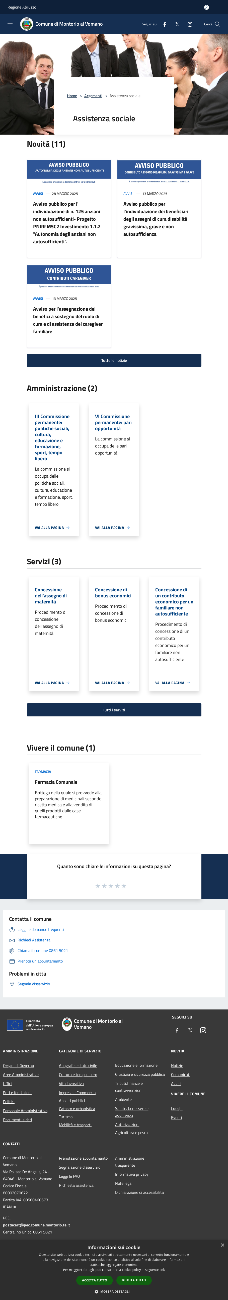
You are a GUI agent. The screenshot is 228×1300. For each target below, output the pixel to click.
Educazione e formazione (136, 1065)
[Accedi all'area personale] (206, 7)
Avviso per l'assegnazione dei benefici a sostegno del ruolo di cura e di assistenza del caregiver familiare (68, 320)
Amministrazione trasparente (129, 1161)
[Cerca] (217, 24)
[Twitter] (175, 24)
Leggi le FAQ (69, 1176)
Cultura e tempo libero (78, 1074)
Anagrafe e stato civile (78, 1065)
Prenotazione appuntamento (83, 1158)
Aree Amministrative (21, 1074)
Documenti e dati (17, 1120)
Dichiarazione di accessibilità (139, 1192)
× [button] (222, 1245)
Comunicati (180, 1074)
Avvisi (38, 193)
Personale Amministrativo (25, 1111)
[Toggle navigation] (10, 24)
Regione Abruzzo (22, 7)
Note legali (124, 1183)
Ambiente (123, 1099)
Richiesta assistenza (76, 1185)
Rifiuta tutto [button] (134, 1280)
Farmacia (43, 771)
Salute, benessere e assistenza (131, 1111)
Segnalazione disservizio (79, 1167)
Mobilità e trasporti (75, 1125)
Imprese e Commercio (77, 1093)
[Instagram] (188, 24)
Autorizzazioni (127, 1124)
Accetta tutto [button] (94, 1280)
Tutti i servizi (114, 710)
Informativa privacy (131, 1174)
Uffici (7, 1084)
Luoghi (177, 1108)
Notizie (177, 1065)
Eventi (176, 1117)
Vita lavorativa (71, 1084)
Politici (9, 1102)
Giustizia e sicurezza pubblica (140, 1074)
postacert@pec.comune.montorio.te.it (36, 1225)
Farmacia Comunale (56, 782)
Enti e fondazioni (17, 1093)
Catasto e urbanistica (77, 1109)
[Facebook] (163, 24)
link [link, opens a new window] (162, 1270)
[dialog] (114, 1270)
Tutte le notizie (114, 360)
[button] (114, 1291)
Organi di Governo (18, 1065)
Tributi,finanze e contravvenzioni (129, 1086)
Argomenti (93, 96)
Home (72, 96)
